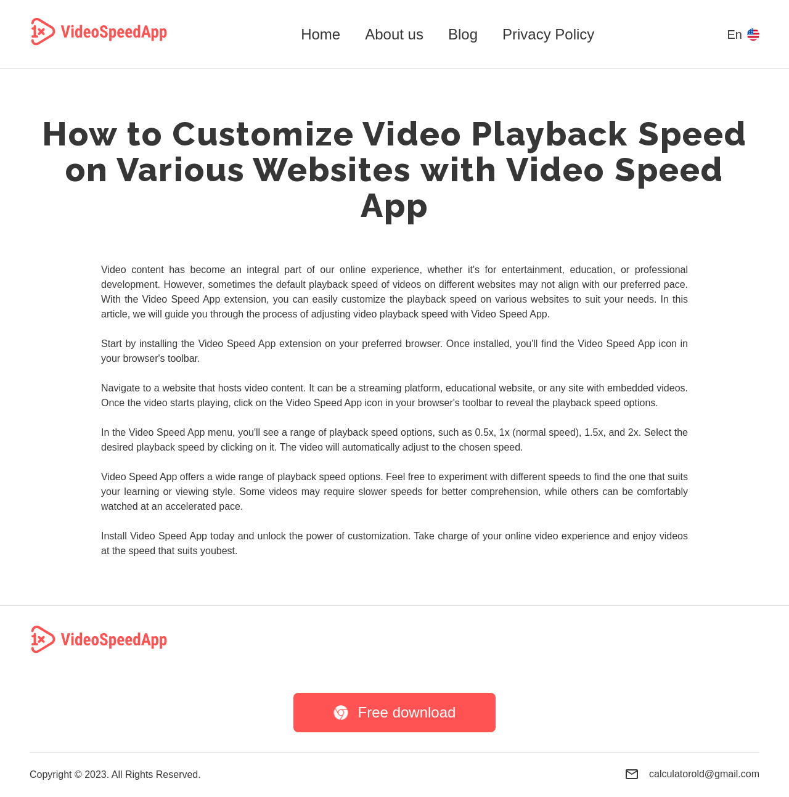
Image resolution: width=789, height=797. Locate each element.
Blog (463, 34)
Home (320, 34)
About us (394, 34)
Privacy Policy (548, 34)
